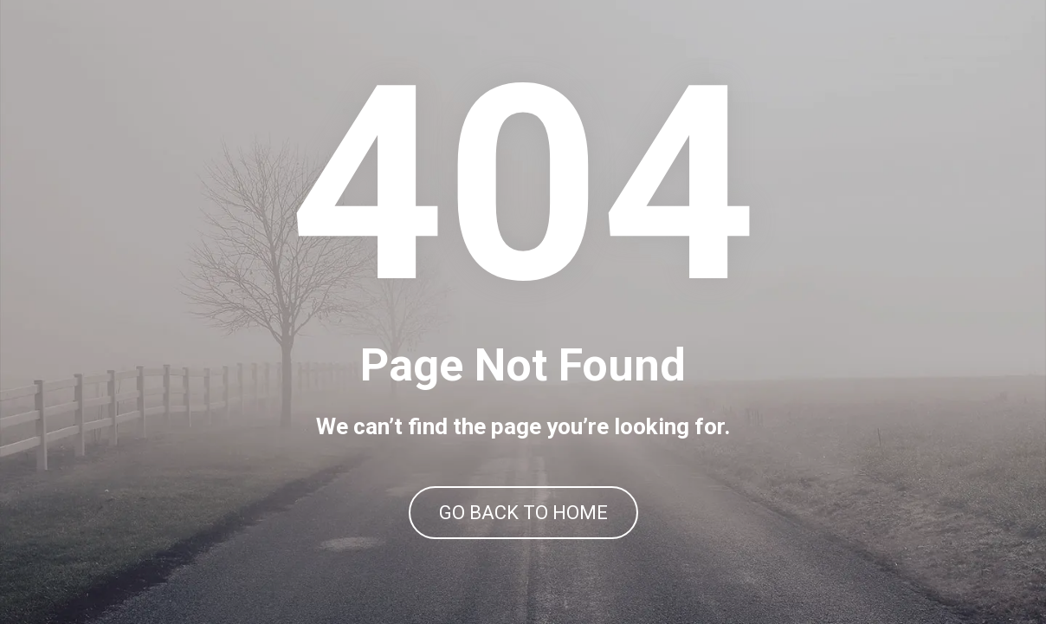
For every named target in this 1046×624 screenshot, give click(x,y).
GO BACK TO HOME (523, 512)
